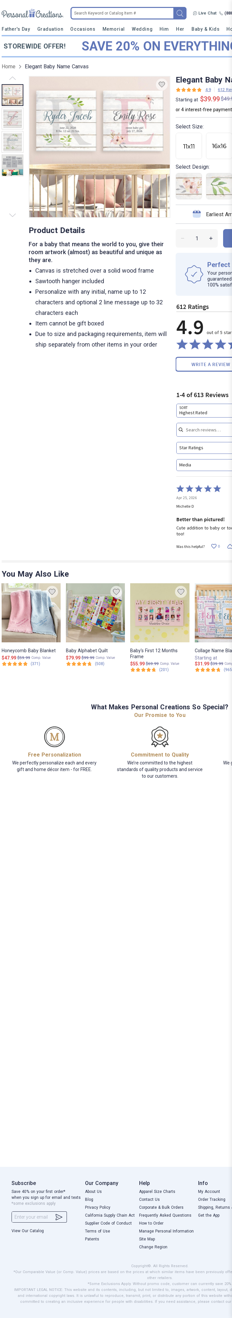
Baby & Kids (205, 29)
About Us (93, 1191)
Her (180, 29)
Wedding (142, 29)
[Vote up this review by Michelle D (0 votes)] (215, 546)
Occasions (82, 29)
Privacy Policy (97, 1207)
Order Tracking (211, 1199)
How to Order (151, 1223)
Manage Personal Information (166, 1231)
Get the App (208, 1215)
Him (164, 29)
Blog (89, 1199)
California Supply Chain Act (110, 1215)
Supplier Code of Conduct (108, 1223)
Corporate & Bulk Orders (161, 1207)
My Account (209, 1191)
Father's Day (16, 29)
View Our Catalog (28, 1231)
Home (8, 66)
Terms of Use (97, 1231)
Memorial (113, 29)
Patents (92, 1239)
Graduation (50, 29)
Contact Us (149, 1199)
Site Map (147, 1239)
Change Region (153, 1247)
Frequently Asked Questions (165, 1215)
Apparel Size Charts (157, 1191)
